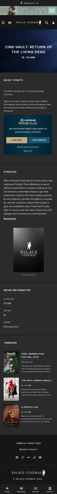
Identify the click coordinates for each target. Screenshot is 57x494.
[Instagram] (22, 457)
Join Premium (39, 140)
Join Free (17, 140)
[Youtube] (40, 457)
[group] (28, 3)
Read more (10, 218)
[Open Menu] (3, 22)
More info (28, 151)
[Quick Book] (9, 23)
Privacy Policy (28, 449)
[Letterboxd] (28, 457)
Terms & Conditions (28, 443)
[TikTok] (34, 457)
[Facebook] (17, 457)
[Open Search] (47, 22)
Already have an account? (28, 147)
